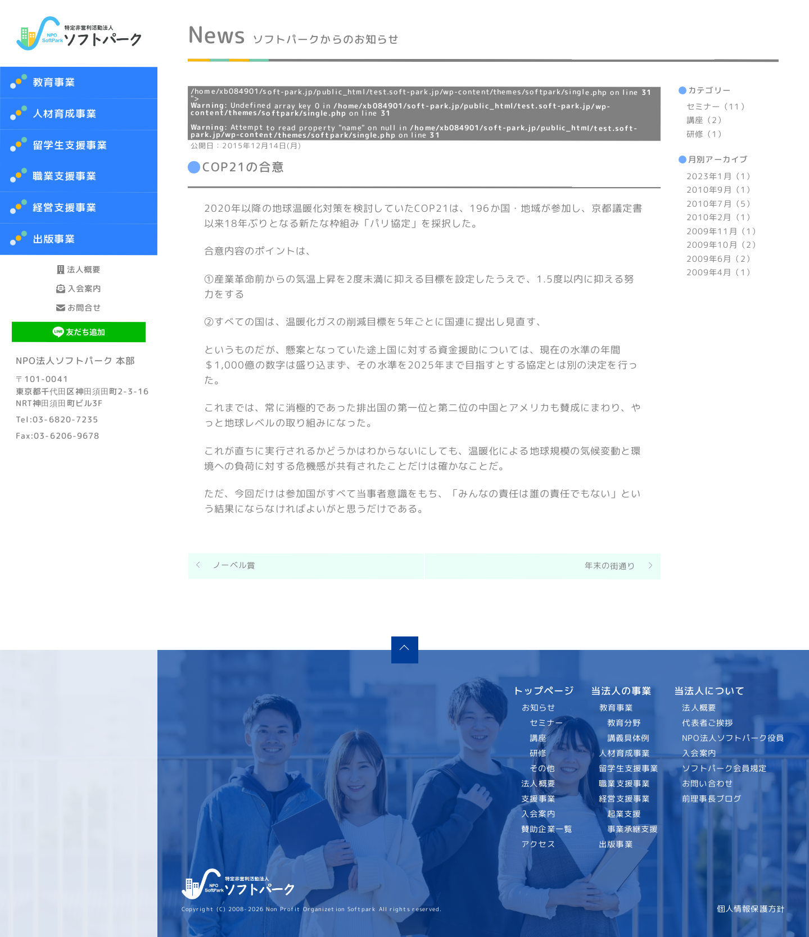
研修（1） (706, 134)
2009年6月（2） (720, 259)
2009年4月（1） (720, 272)
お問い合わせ (708, 783)
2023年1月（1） (720, 176)
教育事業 (54, 82)
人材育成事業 (65, 114)
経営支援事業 (624, 798)
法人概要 (79, 279)
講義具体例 (628, 738)
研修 (538, 753)
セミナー (546, 723)
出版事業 (615, 844)
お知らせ (538, 707)
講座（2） (706, 120)
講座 (538, 738)
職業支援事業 (624, 783)
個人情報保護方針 (751, 909)
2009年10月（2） (723, 245)
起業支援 (623, 814)
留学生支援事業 (628, 768)
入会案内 (78, 319)
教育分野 (623, 723)
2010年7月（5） (720, 204)
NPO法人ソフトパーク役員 (734, 738)
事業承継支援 (632, 829)
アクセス (538, 844)
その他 (542, 768)
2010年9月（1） (720, 189)
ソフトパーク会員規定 (725, 768)
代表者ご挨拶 (708, 723)
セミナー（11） (717, 106)
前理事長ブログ (712, 798)
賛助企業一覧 (547, 829)
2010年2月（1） (720, 217)
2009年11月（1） (723, 231)
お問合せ (78, 358)
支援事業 (538, 798)
